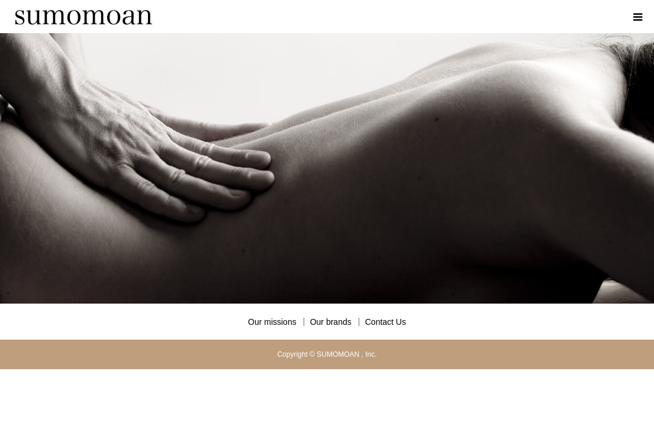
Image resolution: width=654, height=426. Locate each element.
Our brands (331, 322)
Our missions (272, 322)
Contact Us (385, 322)
